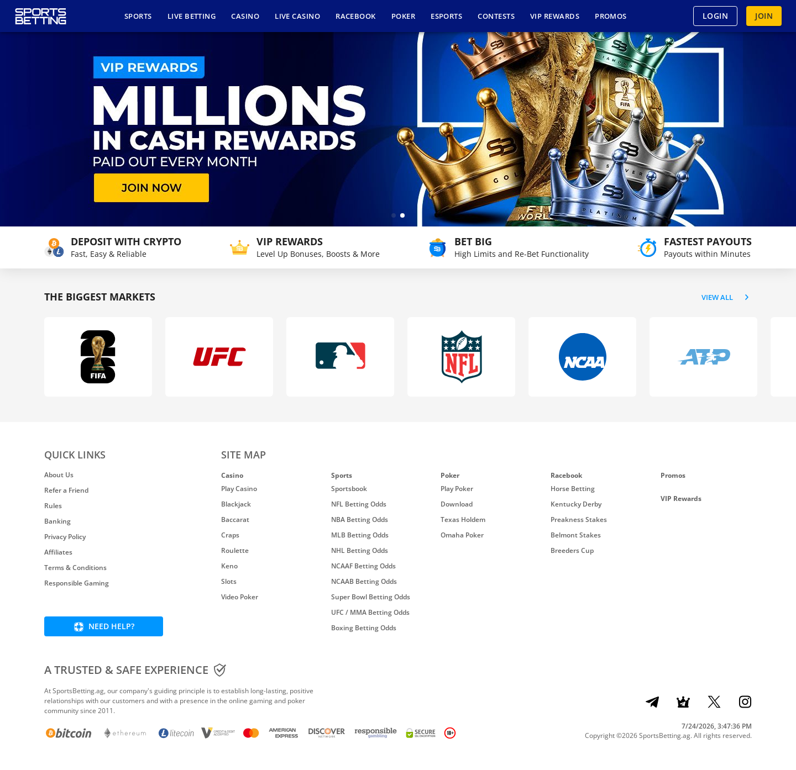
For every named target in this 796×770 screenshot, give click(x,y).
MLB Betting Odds (360, 535)
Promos (673, 475)
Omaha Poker (462, 535)
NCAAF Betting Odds (363, 566)
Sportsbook (349, 488)
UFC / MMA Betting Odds (370, 612)
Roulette (235, 550)
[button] (393, 215)
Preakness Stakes (579, 519)
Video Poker (239, 597)
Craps (230, 535)
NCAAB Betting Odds (364, 581)
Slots (229, 581)
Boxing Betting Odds (363, 627)
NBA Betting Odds (359, 519)
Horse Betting (573, 488)
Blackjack (236, 504)
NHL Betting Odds (359, 550)
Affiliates (58, 552)
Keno (229, 566)
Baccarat (235, 519)
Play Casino (239, 488)
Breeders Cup (572, 550)
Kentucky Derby (576, 504)
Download (457, 504)
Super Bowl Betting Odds (370, 597)
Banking (57, 521)
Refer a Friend (66, 490)
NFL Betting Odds (358, 504)
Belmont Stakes (576, 535)
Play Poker (457, 488)
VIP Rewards (681, 498)
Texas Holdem (463, 519)
